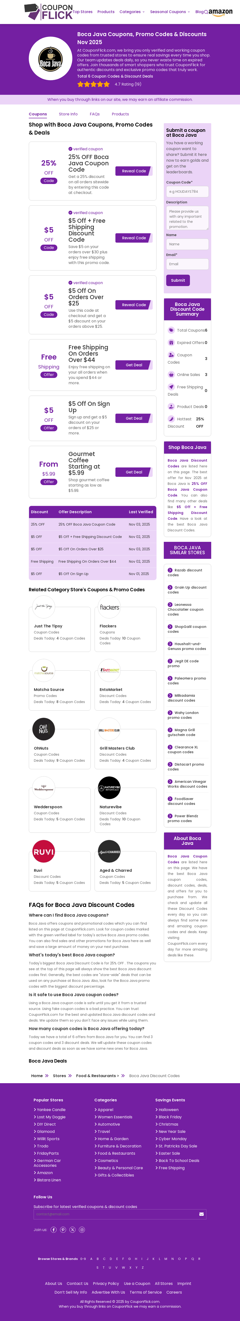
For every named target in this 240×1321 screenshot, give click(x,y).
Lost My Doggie (50, 1117)
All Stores (164, 1283)
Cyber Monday (171, 1139)
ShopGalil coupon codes (187, 629)
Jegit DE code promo (183, 663)
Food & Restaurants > (97, 1076)
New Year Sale (170, 1131)
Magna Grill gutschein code (181, 732)
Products (106, 11)
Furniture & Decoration (117, 1146)
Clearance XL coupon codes (183, 749)
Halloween (167, 1110)
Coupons (38, 114)
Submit (178, 280)
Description (176, 202)
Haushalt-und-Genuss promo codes (187, 646)
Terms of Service (146, 1292)
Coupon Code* (179, 182)
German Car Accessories (47, 1163)
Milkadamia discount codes (181, 698)
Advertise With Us (108, 1292)
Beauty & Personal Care (118, 1168)
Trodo (41, 1146)
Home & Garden (111, 1139)
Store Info (68, 114)
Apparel (103, 1110)
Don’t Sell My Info (70, 1292)
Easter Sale (167, 1153)
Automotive (107, 1124)
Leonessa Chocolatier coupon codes (185, 609)
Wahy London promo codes (183, 715)
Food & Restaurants (114, 1153)
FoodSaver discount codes (181, 801)
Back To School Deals (177, 1160)
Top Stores (83, 11)
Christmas (166, 1124)
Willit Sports (47, 1139)
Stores (59, 1076)
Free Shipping (170, 1168)
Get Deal (134, 365)
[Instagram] (82, 1230)
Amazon (43, 1173)
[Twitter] (72, 1230)
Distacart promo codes (186, 767)
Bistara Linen (47, 1180)
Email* (171, 254)
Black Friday (168, 1117)
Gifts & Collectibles (114, 1175)
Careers (174, 1292)
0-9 (83, 1259)
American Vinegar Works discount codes (187, 784)
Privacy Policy (106, 1283)
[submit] (201, 1214)
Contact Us (77, 1283)
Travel (102, 1131)
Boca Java (193, 447)
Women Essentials (113, 1117)
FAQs (95, 114)
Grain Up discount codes (187, 590)
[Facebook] (54, 1230)
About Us (53, 1283)
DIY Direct (45, 1124)
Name (171, 234)
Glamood (44, 1131)
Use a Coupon (137, 1283)
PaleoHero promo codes (187, 681)
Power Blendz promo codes (183, 818)
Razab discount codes (185, 572)
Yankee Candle (50, 1110)
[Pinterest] (63, 1230)
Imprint (184, 1283)
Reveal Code (133, 171)
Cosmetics (106, 1160)
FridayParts (46, 1153)
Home (37, 1076)
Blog (199, 11)
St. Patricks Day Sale (176, 1146)
